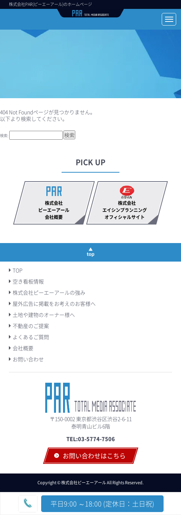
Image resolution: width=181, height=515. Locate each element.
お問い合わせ (28, 359)
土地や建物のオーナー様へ (44, 314)
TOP (18, 270)
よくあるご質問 (31, 336)
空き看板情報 (28, 281)
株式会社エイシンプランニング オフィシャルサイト (127, 210)
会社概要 (23, 348)
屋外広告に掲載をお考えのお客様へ (54, 303)
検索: (4, 135)
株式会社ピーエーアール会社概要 (53, 210)
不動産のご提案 (31, 325)
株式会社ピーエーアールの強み (49, 292)
